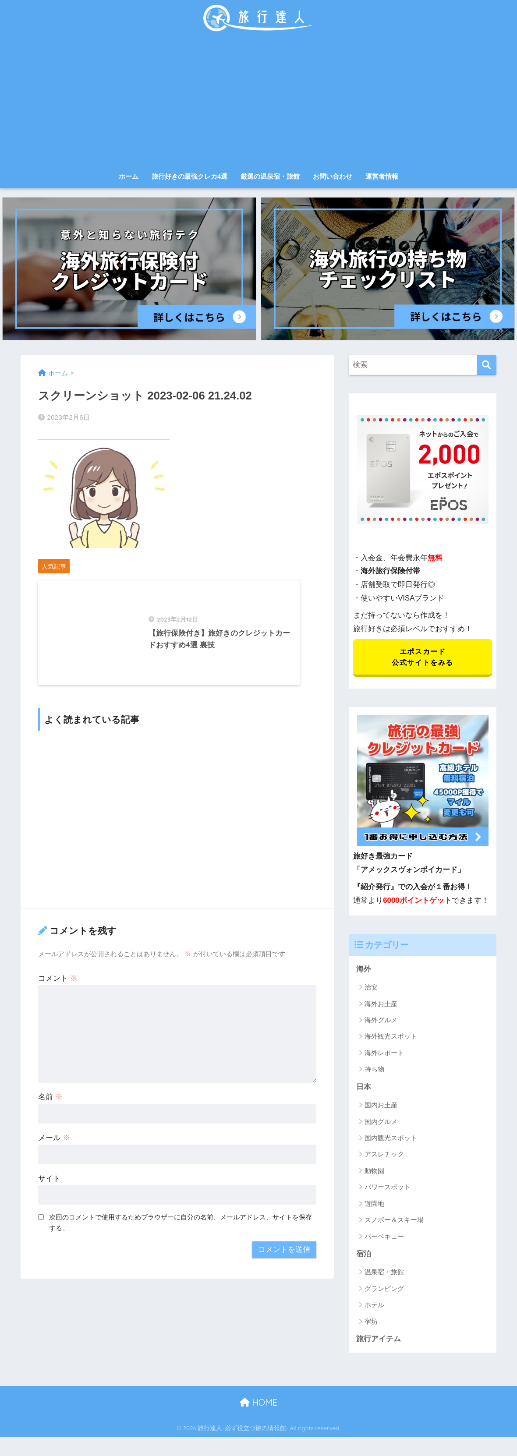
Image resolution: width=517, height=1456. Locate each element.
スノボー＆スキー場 (394, 1221)
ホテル (374, 1306)
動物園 (374, 1172)
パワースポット (388, 1188)
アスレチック (384, 1155)
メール (54, 1144)
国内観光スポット (391, 1139)
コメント (58, 985)
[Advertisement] (258, 101)
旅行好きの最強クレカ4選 (189, 176)
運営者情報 (381, 176)
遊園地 (374, 1204)
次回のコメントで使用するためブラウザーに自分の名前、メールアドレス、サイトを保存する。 (180, 1229)
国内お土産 (381, 1106)
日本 (363, 1088)
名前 (50, 1103)
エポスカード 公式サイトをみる (422, 657)
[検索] (486, 365)
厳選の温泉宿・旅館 (270, 176)
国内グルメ (381, 1122)
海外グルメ (381, 1021)
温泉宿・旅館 (384, 1273)
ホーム (128, 176)
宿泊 (363, 1255)
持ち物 (374, 1070)
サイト (49, 1185)
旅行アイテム (378, 1340)
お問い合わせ (332, 176)
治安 (371, 988)
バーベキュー (384, 1237)
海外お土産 (381, 1004)
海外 (363, 970)
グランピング (384, 1289)
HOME (258, 1403)
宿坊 (371, 1322)
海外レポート (384, 1053)
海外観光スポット (391, 1037)
